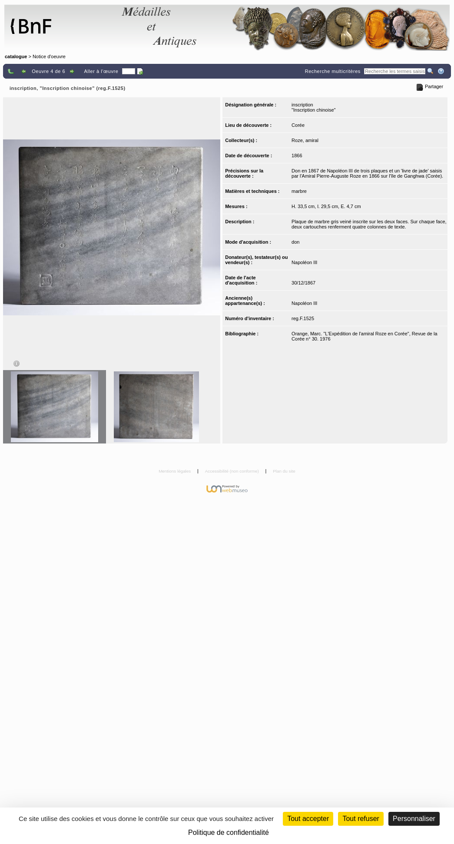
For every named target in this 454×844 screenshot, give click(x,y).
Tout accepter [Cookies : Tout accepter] (308, 818)
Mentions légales (175, 471)
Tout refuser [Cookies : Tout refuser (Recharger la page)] (360, 818)
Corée (298, 125)
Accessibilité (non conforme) (232, 471)
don (295, 242)
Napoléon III (304, 262)
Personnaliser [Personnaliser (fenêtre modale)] (414, 818)
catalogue (16, 56)
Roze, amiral (305, 140)
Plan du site (284, 471)
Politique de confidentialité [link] (228, 832)
